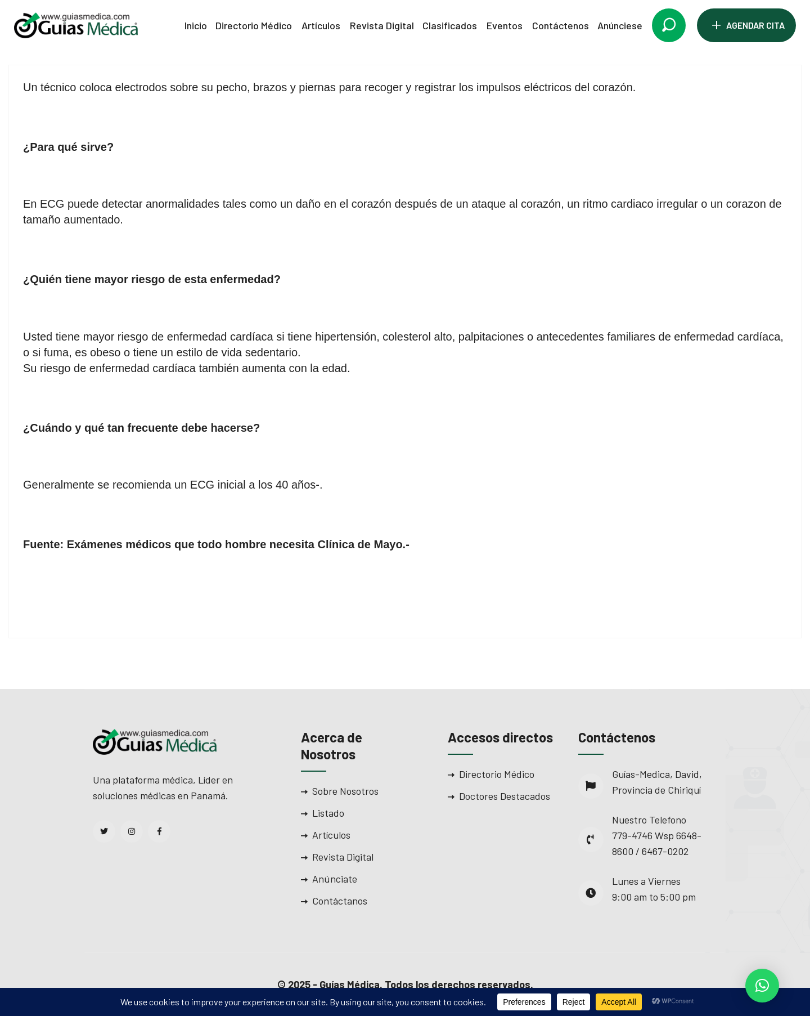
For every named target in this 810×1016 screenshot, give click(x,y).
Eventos (505, 25)
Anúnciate (334, 878)
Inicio (195, 25)
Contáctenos (560, 25)
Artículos (321, 25)
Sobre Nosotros (345, 791)
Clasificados (449, 25)
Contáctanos (339, 900)
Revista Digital (382, 25)
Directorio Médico (253, 25)
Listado (328, 813)
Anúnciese (619, 25)
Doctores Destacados (504, 796)
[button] (762, 985)
